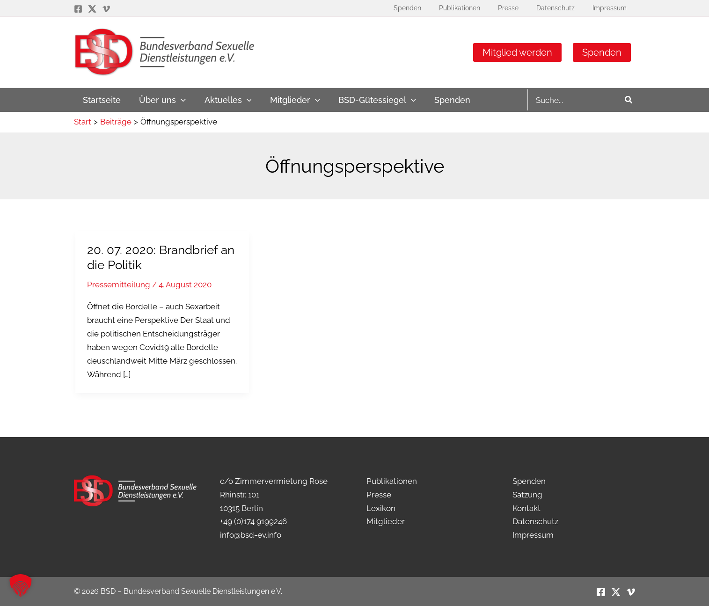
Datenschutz (535, 521)
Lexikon (380, 508)
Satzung (527, 494)
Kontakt (526, 508)
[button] (160, 100)
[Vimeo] (106, 9)
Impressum (533, 535)
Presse (378, 494)
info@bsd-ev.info (250, 535)
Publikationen (391, 481)
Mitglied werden (517, 52)
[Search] (629, 99)
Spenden (601, 52)
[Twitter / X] (92, 9)
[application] (179, 100)
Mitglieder (385, 521)
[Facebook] (78, 9)
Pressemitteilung (118, 284)
